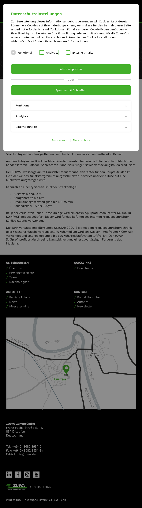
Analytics (52, 52)
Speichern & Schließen (71, 90)
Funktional (24, 52)
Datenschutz (81, 140)
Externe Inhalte (82, 52)
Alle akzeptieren (71, 69)
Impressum (59, 140)
